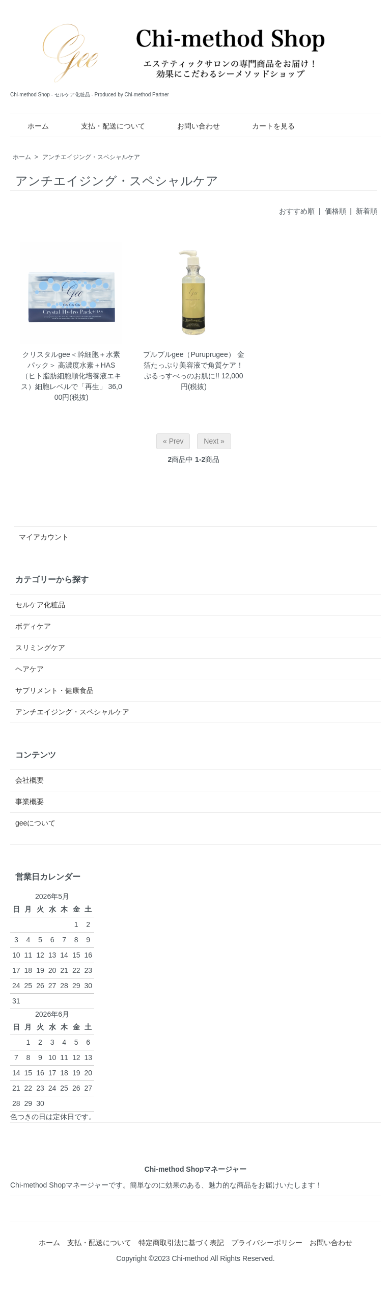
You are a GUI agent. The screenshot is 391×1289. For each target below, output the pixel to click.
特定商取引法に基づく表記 (181, 1243)
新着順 (366, 211)
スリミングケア (40, 647)
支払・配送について (105, 126)
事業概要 (29, 801)
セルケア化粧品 (40, 605)
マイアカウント (44, 537)
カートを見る (266, 126)
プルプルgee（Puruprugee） (189, 354)
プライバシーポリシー (266, 1243)
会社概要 (29, 780)
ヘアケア (29, 669)
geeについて (35, 823)
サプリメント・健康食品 (54, 690)
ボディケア (33, 626)
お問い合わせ (191, 126)
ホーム (31, 126)
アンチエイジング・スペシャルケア (91, 157)
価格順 (335, 211)
